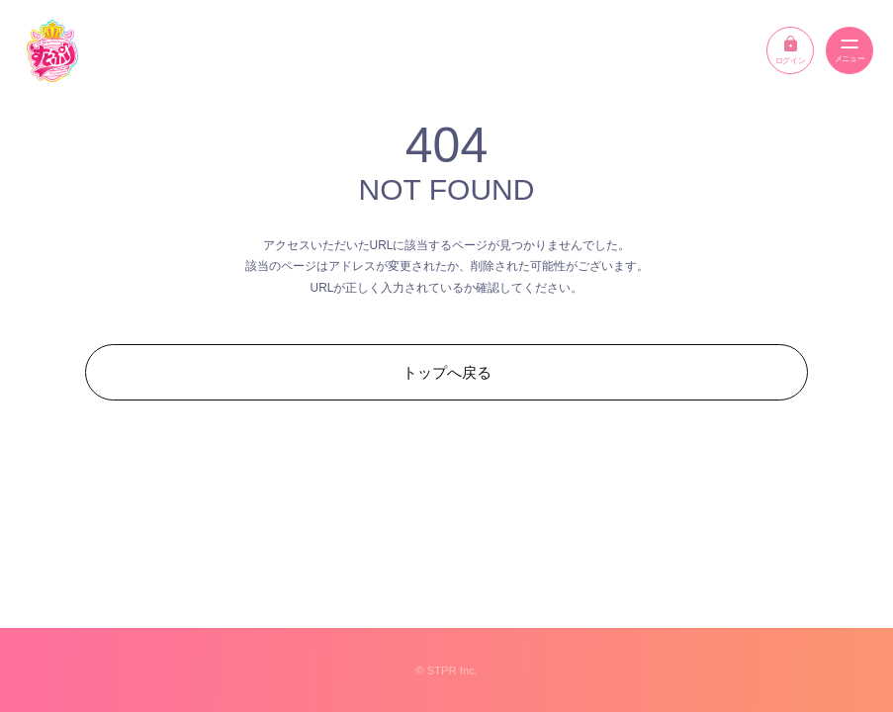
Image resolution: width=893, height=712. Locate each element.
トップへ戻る (446, 372)
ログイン (790, 50)
